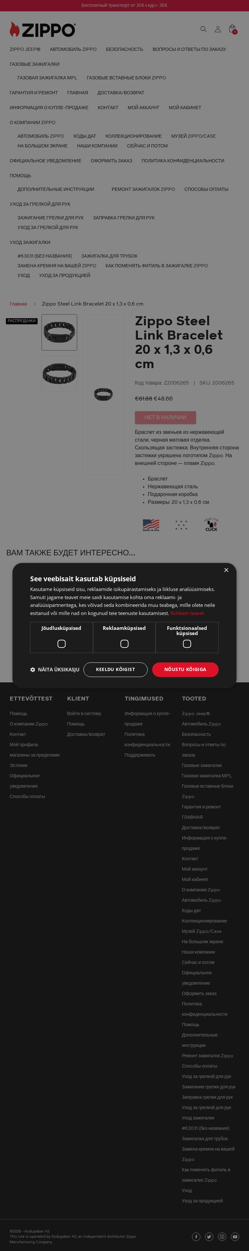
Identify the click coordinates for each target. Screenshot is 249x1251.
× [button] (226, 570)
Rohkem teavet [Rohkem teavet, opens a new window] (187, 613)
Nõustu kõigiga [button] (185, 669)
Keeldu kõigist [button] (115, 669)
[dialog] (124, 625)
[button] (54, 670)
